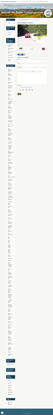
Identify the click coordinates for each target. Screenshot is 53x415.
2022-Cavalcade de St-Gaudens (10, 290)
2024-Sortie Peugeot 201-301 (10, 188)
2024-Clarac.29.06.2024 (11, 176)
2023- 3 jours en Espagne (35, 19)
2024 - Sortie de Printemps (11, 210)
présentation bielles (10, 355)
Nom (18, 59)
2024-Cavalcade (10, 160)
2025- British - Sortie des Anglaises (11, 102)
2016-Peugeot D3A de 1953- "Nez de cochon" (11, 338)
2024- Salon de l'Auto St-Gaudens (10, 134)
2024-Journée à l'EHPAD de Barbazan (10, 167)
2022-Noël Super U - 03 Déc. (10, 277)
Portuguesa (10, 394)
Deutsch (10, 389)
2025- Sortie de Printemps (10, 125)
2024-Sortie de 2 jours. (10, 180)
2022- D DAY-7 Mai (10, 322)
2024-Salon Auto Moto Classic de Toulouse (11, 147)
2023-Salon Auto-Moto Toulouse (10, 226)
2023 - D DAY (10, 269)
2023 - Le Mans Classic (10, 241)
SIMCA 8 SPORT (10, 57)
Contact (34, 1)
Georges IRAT (10, 55)
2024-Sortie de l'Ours (10, 143)
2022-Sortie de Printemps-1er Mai (10, 327)
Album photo (25, 1)
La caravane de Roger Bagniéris (10, 348)
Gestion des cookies (26, 413)
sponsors (10, 352)
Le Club (9, 22)
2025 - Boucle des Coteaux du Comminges (11, 117)
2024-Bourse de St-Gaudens (11, 183)
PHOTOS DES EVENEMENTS (25, 19)
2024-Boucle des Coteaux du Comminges (10, 198)
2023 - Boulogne (10, 256)
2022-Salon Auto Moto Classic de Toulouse (11, 296)
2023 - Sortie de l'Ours (10, 215)
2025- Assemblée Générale (10, 129)
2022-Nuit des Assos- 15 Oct (10, 282)
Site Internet (20, 67)
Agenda (30, 1)
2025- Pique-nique (10, 99)
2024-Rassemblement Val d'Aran (11, 152)
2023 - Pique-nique (10, 234)
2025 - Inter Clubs (10, 83)
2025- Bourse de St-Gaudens (10, 107)
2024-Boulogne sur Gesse (11, 138)
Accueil (20, 1)
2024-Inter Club (10, 156)
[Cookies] (2, 413)
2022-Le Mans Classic (10, 310)
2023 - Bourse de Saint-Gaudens (10, 251)
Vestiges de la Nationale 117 (10, 344)
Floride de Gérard (9, 60)
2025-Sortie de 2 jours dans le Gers (11, 86)
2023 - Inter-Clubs (10, 218)
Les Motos (9, 34)
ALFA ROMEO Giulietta (10, 46)
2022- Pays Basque (10, 314)
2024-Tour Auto (10, 207)
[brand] (9, 1)
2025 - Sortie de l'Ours (10, 78)
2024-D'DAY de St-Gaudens (10, 203)
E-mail (19, 63)
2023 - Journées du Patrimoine (10, 222)
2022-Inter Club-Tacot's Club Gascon (10, 305)
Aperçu (40, 71)
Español (10, 385)
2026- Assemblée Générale (10, 69)
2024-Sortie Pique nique (10, 163)
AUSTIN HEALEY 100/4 (10, 49)
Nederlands (10, 392)
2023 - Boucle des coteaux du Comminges (10, 264)
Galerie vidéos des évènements (42, 1)
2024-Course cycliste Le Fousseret (10, 192)
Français (10, 380)
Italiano (9, 387)
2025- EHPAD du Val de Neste (10, 74)
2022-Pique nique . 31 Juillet (10, 301)
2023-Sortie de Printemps (11, 259)
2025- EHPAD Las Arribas (11, 94)
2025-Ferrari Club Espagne (10, 111)
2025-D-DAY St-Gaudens (10, 121)
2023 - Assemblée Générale (10, 273)
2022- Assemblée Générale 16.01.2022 (10, 332)
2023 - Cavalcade (10, 231)
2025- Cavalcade (10, 91)
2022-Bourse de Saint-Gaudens (10, 318)
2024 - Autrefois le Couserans (10, 172)
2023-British (10, 237)
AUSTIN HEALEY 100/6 (10, 52)
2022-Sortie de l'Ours (10, 286)
